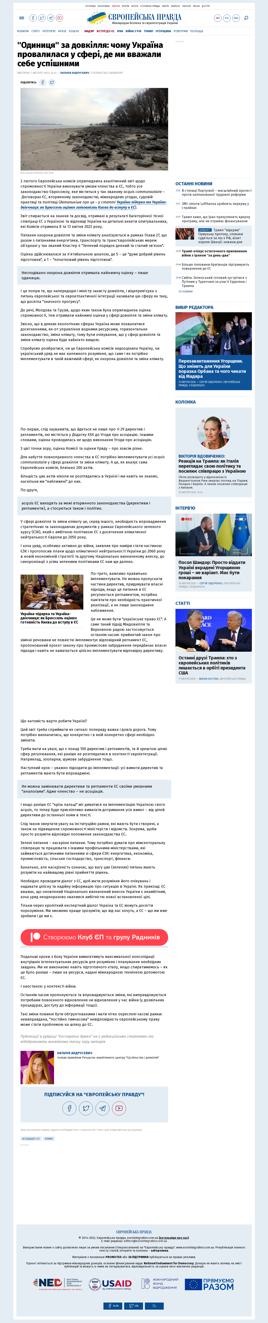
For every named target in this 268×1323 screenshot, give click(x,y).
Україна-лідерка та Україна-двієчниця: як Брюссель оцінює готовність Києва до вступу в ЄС (94, 205)
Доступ (206, 6)
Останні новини (193, 184)
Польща (196, 31)
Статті (35, 31)
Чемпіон (175, 6)
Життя (165, 6)
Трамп (148, 31)
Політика (90, 6)
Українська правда (69, 6)
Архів (62, 31)
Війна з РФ (133, 31)
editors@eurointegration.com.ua (145, 1241)
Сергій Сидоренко (210, 382)
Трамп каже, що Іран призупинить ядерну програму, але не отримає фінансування (216, 219)
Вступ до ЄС (106, 31)
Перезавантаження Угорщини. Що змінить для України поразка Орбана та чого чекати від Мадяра (212, 369)
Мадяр (89, 31)
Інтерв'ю (48, 31)
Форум (125, 6)
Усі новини (186, 291)
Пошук (74, 31)
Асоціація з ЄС (31, 1138)
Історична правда (150, 6)
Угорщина (163, 31)
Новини (23, 31)
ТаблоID (186, 6)
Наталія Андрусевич (74, 72)
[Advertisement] (94, 394)
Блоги (134, 6)
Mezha (196, 6)
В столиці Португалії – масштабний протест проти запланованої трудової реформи (217, 193)
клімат (49, 1138)
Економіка (104, 6)
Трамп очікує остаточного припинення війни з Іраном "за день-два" (214, 253)
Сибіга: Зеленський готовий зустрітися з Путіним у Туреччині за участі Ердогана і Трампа (214, 282)
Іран (120, 31)
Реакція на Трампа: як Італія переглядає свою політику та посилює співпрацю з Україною (212, 466)
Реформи (181, 31)
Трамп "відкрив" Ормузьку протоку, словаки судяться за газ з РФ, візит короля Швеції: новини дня (220, 236)
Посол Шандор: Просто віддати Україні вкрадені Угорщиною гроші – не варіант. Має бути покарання (212, 570)
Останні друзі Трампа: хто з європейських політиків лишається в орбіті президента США (212, 665)
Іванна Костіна (208, 678)
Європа (116, 6)
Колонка (185, 402)
